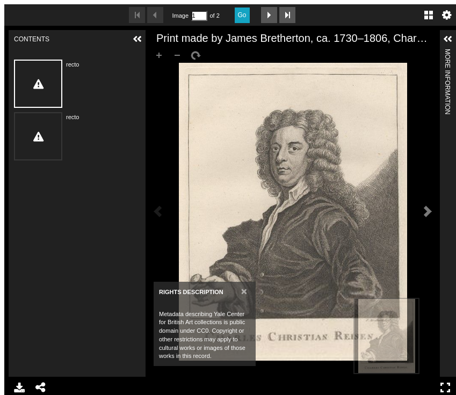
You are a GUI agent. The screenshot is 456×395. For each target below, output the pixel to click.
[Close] (244, 291)
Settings (447, 15)
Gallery (429, 15)
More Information (447, 53)
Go (242, 15)
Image (180, 15)
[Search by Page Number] (199, 16)
